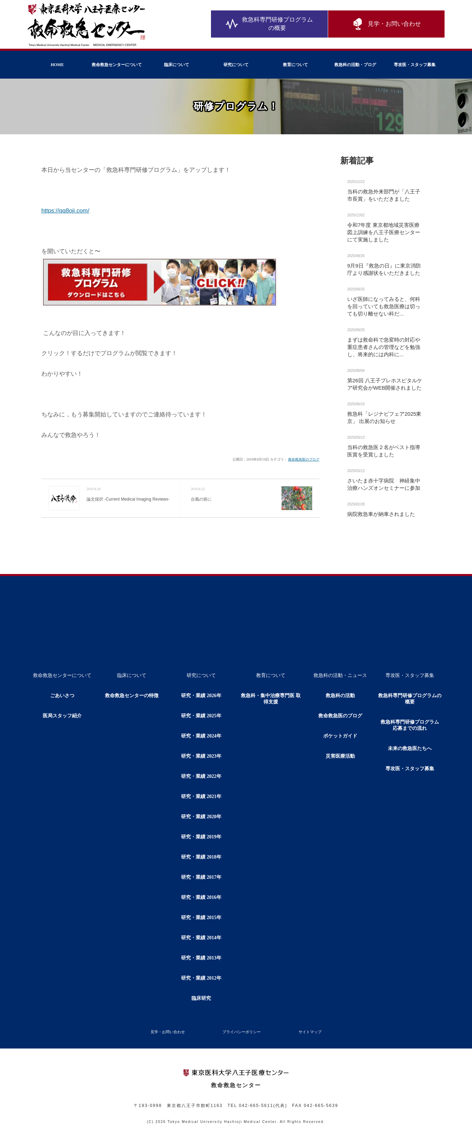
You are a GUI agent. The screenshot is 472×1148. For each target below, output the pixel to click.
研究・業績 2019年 (201, 836)
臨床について (176, 64)
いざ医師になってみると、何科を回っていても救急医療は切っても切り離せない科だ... (383, 306)
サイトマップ (310, 1032)
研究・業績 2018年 (201, 857)
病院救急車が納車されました (381, 514)
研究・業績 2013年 (201, 957)
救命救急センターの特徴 (131, 695)
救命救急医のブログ (303, 459)
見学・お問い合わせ (386, 24)
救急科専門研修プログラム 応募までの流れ (412, 725)
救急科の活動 (340, 695)
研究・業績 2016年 (201, 897)
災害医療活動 (340, 756)
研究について (236, 64)
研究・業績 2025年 (201, 715)
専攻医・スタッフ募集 (415, 64)
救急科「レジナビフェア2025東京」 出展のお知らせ (384, 417)
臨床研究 (201, 998)
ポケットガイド (340, 736)
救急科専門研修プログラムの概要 (269, 24)
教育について (295, 64)
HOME (57, 64)
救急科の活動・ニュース (340, 675)
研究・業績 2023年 (201, 756)
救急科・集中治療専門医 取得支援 (271, 698)
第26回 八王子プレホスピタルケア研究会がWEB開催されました (384, 384)
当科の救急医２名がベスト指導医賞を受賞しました (383, 450)
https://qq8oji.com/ (65, 210)
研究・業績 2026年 (201, 695)
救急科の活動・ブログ (355, 64)
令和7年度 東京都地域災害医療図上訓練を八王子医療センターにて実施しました (383, 232)
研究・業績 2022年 (201, 776)
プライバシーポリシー (241, 1032)
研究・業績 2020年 (201, 816)
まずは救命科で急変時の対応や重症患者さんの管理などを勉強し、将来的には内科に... (383, 347)
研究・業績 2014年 (201, 937)
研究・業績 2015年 (201, 917)
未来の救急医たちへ (410, 748)
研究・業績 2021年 (201, 796)
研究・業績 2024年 (201, 736)
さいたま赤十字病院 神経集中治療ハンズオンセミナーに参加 (383, 484)
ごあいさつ (62, 695)
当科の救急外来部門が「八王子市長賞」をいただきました (383, 195)
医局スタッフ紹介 (62, 715)
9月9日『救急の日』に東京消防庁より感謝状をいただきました (384, 269)
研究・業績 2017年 (201, 877)
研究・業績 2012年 (201, 978)
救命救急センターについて (117, 64)
